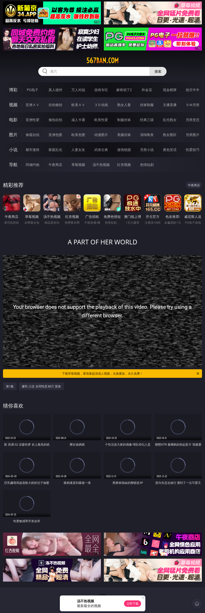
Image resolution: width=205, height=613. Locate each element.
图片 (13, 134)
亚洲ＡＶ (32, 104)
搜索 (158, 71)
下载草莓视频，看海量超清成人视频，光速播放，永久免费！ (131, 373)
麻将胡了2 (124, 89)
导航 (13, 164)
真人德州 (55, 89)
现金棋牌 (170, 89)
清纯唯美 (147, 134)
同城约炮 (32, 164)
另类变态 (192, 119)
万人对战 (78, 89)
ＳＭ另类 (192, 104)
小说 (13, 149)
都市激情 (32, 149)
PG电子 (32, 89)
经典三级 (147, 119)
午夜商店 (55, 164)
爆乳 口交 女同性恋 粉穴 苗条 (41, 386)
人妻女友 (78, 149)
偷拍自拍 (55, 119)
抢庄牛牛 (192, 89)
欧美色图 (78, 134)
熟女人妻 (124, 104)
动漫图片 (101, 134)
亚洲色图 (55, 134)
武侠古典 (101, 149)
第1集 (10, 386)
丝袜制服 (147, 104)
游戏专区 (101, 89)
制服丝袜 (124, 119)
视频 (13, 105)
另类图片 (192, 134)
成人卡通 (78, 119)
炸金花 (147, 89)
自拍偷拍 (55, 104)
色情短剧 (147, 164)
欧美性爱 (101, 119)
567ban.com (102, 60)
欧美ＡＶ (78, 104)
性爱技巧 (192, 149)
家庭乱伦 (55, 149)
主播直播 (170, 104)
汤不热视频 (101, 164)
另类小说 (147, 149)
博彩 (13, 90)
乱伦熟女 (170, 119)
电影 (13, 120)
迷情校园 (124, 149)
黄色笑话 (170, 149)
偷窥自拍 (32, 134)
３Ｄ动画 (101, 104)
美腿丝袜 (124, 134)
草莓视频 (78, 164)
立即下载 (133, 603)
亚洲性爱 (32, 119)
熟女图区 (170, 134)
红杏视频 (124, 164)
